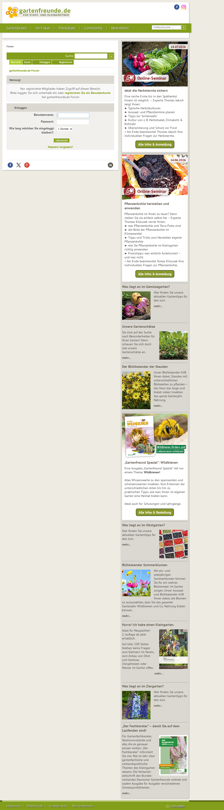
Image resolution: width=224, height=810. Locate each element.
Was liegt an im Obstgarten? (143, 525)
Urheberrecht (58, 806)
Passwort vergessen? (60, 147)
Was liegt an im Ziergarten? (143, 686)
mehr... (126, 793)
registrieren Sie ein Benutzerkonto (88, 93)
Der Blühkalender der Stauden (145, 366)
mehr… (158, 306)
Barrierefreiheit (83, 806)
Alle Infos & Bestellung (155, 512)
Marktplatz (67, 28)
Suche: (69, 56)
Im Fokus (43, 28)
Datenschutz (35, 806)
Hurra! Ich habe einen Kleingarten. (148, 624)
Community (93, 28)
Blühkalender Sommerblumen (144, 565)
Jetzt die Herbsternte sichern (146, 90)
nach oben (178, 806)
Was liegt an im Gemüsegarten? (146, 286)
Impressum (14, 806)
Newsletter (120, 28)
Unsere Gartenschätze (138, 326)
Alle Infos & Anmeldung (155, 144)
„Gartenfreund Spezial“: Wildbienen (151, 462)
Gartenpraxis (17, 28)
